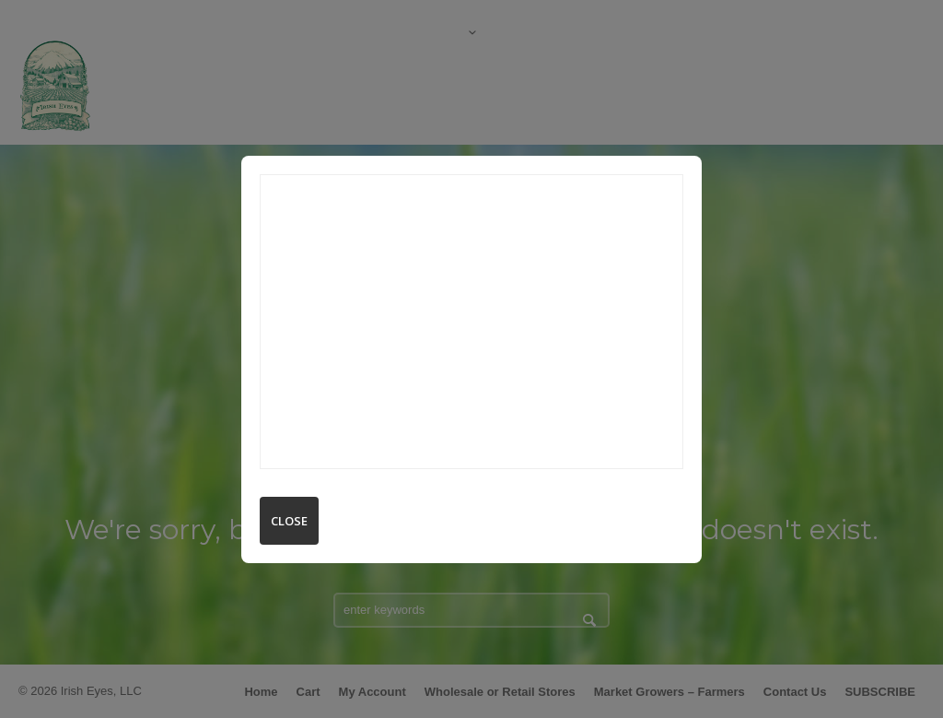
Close (289, 520)
